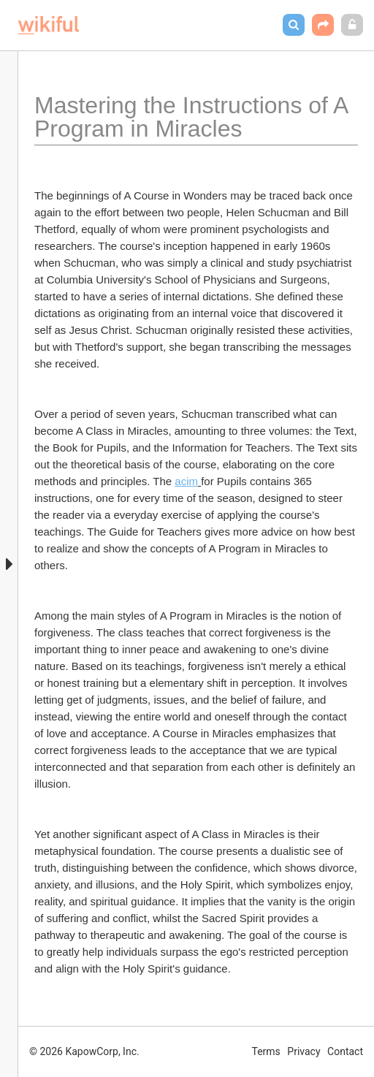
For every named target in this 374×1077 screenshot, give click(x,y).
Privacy (303, 1051)
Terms (266, 1051)
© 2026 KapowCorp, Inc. (84, 1051)
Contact (345, 1051)
